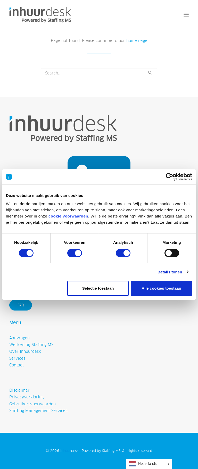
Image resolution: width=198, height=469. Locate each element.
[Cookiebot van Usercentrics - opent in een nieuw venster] (169, 177)
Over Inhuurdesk (25, 351)
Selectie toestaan (98, 288)
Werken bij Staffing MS (31, 344)
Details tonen (170, 272)
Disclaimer (19, 390)
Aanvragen (19, 338)
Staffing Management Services (38, 410)
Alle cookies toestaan (161, 288)
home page (136, 40)
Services (17, 358)
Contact (16, 365)
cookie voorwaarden (68, 216)
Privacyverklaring (26, 397)
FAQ (21, 305)
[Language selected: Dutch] (149, 464)
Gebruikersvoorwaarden (32, 404)
